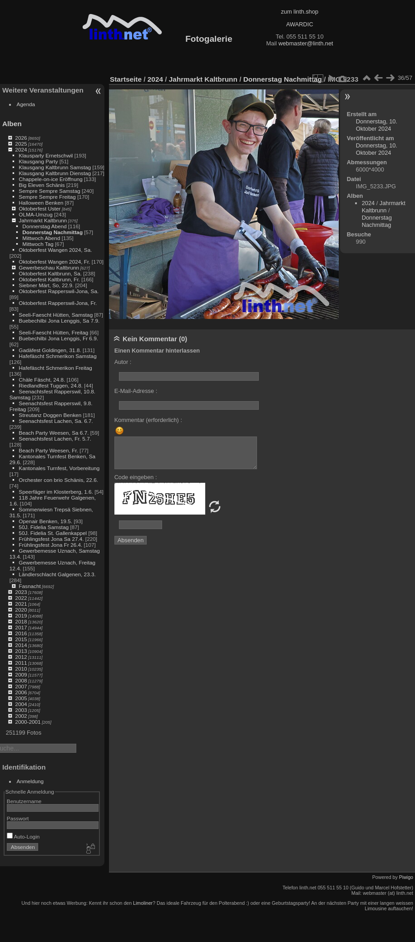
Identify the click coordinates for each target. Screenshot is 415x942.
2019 (21, 615)
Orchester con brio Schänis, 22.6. (58, 480)
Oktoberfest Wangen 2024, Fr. (54, 262)
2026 (21, 138)
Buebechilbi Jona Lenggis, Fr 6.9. (58, 338)
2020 (21, 610)
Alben (12, 124)
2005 (21, 698)
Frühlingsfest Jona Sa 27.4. (51, 539)
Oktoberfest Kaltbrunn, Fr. (49, 279)
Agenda (26, 104)
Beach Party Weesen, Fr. (48, 450)
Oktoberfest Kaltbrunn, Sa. (50, 273)
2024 (21, 149)
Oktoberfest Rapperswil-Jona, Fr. (58, 303)
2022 (21, 598)
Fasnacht (29, 586)
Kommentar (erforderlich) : (148, 420)
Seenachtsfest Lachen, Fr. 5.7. (55, 439)
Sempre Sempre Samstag (49, 191)
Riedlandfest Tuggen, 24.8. (51, 385)
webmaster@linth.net (305, 43)
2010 (21, 669)
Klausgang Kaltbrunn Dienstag (55, 173)
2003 (21, 710)
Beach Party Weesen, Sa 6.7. (54, 433)
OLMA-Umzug (36, 214)
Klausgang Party (38, 161)
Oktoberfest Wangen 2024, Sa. (55, 250)
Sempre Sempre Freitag (47, 197)
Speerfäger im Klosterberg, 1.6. (56, 492)
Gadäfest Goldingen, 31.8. (50, 350)
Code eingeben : (135, 477)
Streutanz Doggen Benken (50, 415)
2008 (21, 680)
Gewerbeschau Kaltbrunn (49, 267)
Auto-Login (23, 836)
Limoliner (143, 903)
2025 (21, 144)
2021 (21, 604)
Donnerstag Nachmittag (52, 232)
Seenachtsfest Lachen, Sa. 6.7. (56, 421)
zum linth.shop (300, 11)
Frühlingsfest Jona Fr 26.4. (50, 545)
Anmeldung (30, 781)
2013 (21, 651)
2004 (21, 704)
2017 (21, 627)
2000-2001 (27, 722)
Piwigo (406, 877)
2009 (21, 674)
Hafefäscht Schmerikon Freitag (55, 368)
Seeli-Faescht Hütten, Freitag (53, 332)
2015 (21, 639)
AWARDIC (299, 24)
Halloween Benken (41, 203)
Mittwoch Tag (37, 244)
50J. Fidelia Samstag (44, 527)
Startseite (126, 79)
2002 (21, 716)
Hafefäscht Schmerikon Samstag (57, 356)
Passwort (18, 818)
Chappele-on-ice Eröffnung (50, 179)
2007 (21, 686)
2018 (21, 621)
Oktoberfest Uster (39, 208)
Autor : (123, 361)
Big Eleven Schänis (41, 185)
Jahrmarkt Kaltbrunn (43, 220)
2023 (21, 592)
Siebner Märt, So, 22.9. (46, 285)
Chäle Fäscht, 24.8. (42, 380)
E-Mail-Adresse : (136, 391)
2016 (21, 633)
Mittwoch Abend (41, 238)
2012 (21, 657)
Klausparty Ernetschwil (46, 155)
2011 (21, 663)
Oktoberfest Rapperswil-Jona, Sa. (59, 291)
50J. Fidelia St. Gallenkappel (53, 533)
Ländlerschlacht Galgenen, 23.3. (57, 574)
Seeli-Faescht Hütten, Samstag (56, 315)
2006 (21, 692)
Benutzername (24, 801)
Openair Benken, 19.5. (45, 521)
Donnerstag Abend (44, 226)
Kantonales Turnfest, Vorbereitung (59, 468)
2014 (21, 645)
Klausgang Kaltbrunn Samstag (55, 167)
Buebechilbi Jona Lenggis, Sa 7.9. (59, 321)
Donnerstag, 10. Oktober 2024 (376, 125)
